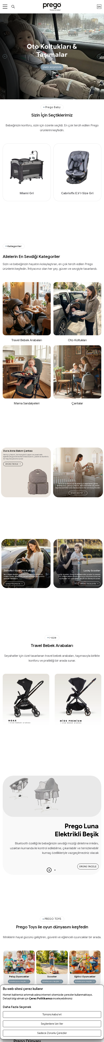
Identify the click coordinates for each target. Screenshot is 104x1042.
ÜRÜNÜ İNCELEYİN (89, 584)
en (99, 6)
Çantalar (77, 403)
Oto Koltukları (77, 340)
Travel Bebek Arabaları (26, 340)
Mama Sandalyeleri (26, 403)
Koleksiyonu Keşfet (19, 981)
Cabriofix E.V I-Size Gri (77, 193)
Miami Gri (27, 193)
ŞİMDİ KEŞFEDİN (52, 67)
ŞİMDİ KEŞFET (78, 493)
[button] (49, 869)
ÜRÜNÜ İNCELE (13, 464)
